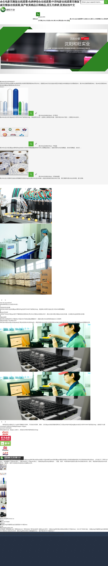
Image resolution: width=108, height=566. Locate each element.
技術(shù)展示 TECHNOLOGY (8, 320)
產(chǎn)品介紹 (74, 19)
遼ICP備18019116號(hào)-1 (47, 531)
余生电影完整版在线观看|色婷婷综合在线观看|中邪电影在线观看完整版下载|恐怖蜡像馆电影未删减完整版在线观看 (32, 534)
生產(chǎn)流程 (65, 20)
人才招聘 (96, 19)
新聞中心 (82, 19)
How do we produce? (6, 302)
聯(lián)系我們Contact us (7, 518)
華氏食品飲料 (34, 529)
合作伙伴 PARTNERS (5, 428)
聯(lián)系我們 (103, 19)
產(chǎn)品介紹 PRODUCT (7, 81)
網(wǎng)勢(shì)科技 (23, 531)
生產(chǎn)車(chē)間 (53, 20)
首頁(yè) (35, 19)
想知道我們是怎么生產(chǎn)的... (9, 304)
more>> (2, 87)
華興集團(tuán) (10, 529)
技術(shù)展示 (89, 19)
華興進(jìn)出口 (19, 529)
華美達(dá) (27, 529)
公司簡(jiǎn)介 (42, 20)
